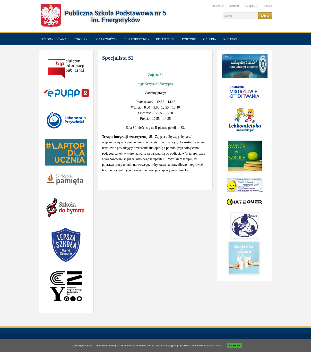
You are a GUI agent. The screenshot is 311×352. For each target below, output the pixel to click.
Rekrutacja (165, 39)
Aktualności (217, 6)
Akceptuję (234, 345)
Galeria (209, 39)
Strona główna (54, 39)
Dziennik (234, 6)
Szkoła (80, 39)
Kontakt (267, 6)
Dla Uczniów (106, 39)
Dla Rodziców (136, 39)
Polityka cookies (214, 345)
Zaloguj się (251, 6)
